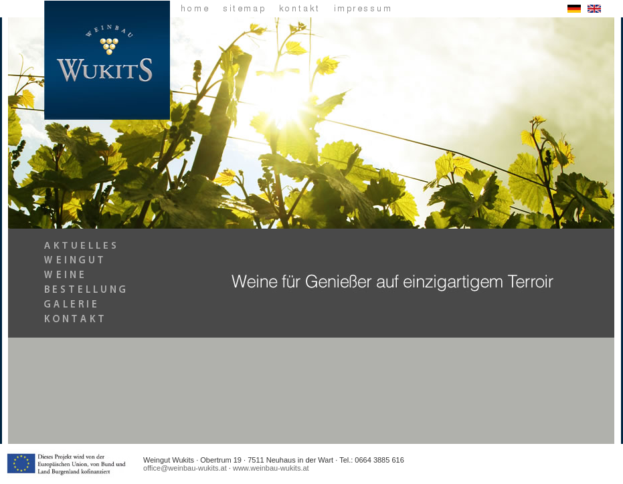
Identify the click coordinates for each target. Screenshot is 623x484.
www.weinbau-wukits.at (271, 468)
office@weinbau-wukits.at (185, 468)
